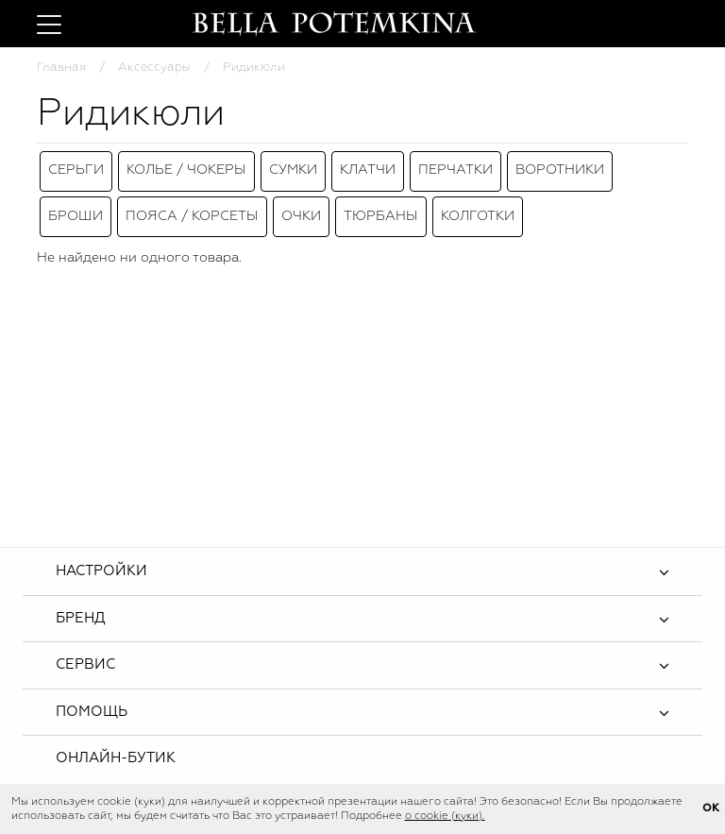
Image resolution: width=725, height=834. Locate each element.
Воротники (559, 166)
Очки (301, 202)
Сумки (293, 166)
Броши (75, 202)
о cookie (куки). (445, 816)
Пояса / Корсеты (192, 202)
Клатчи (368, 166)
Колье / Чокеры (186, 166)
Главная (61, 67)
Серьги (76, 166)
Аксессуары (154, 67)
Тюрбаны (381, 202)
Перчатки (455, 166)
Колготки (477, 202)
